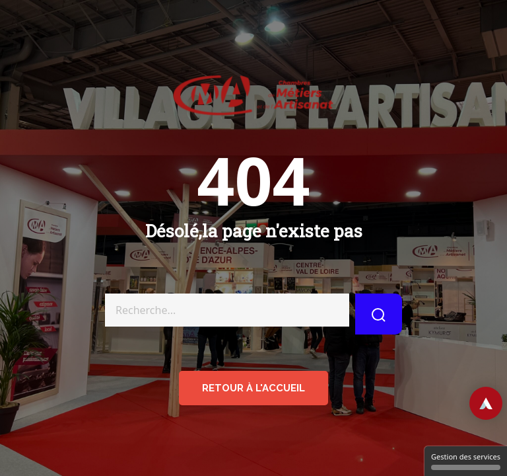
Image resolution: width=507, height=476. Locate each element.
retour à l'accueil (253, 388)
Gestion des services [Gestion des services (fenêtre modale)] (465, 461)
